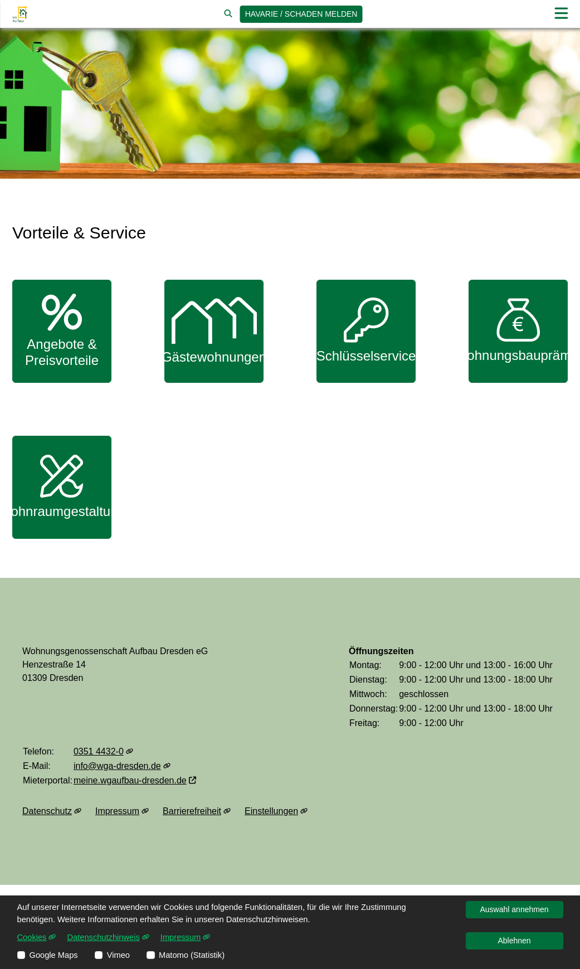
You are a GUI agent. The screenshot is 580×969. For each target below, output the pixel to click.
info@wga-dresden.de (122, 766)
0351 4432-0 (103, 751)
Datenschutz (51, 811)
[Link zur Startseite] (19, 14)
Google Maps (54, 955)
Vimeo (118, 955)
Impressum (122, 811)
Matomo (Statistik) (192, 955)
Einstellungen (276, 811)
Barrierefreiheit (197, 811)
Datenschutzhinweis (108, 937)
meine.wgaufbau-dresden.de (135, 780)
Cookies (36, 937)
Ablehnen (514, 940)
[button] (561, 13)
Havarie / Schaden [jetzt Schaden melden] (301, 13)
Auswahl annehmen (514, 909)
